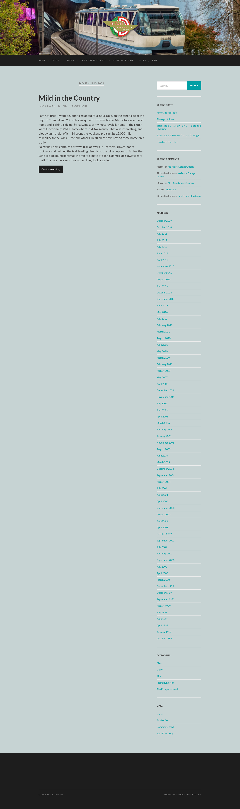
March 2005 (163, 462)
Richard (62, 105)
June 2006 (162, 409)
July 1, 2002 (46, 105)
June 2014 (162, 305)
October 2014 (164, 292)
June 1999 (162, 618)
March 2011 (163, 331)
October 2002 (164, 533)
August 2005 (164, 449)
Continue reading (50, 169)
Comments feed (165, 726)
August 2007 (164, 370)
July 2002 (162, 547)
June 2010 (162, 344)
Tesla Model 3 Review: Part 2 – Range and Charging (179, 127)
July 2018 (162, 233)
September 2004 (165, 475)
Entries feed (163, 720)
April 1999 (162, 625)
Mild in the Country (69, 98)
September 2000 (165, 559)
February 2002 (164, 553)
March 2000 (163, 579)
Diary (70, 60)
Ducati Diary (55, 794)
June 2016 (162, 253)
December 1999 (165, 586)
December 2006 (165, 390)
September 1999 (165, 599)
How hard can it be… (168, 141)
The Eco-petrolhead (93, 60)
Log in (160, 713)
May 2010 (162, 351)
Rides (155, 60)
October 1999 (164, 592)
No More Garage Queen (181, 166)
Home (42, 60)
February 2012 (164, 325)
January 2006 (164, 435)
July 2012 (162, 318)
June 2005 (162, 455)
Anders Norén (185, 794)
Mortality (171, 189)
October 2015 (164, 272)
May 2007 (162, 377)
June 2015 (162, 285)
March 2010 (163, 357)
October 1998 (164, 638)
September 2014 (165, 298)
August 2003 (164, 514)
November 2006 (165, 396)
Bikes (142, 60)
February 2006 (164, 429)
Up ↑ (199, 794)
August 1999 (164, 605)
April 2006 (162, 416)
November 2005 (165, 442)
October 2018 (164, 227)
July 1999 (162, 612)
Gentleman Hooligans (189, 195)
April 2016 (162, 259)
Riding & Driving (122, 60)
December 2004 (165, 468)
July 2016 (162, 246)
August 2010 (164, 338)
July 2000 (162, 566)
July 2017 (162, 240)
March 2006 (163, 422)
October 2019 (164, 220)
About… (56, 60)
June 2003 (162, 520)
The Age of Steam (166, 119)
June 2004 (162, 494)
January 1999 (164, 631)
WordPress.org (165, 733)
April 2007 (162, 383)
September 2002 (165, 540)
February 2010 (164, 364)
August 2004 (164, 481)
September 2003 (165, 507)
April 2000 (162, 573)
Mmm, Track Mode (167, 112)
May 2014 (162, 311)
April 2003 (162, 527)
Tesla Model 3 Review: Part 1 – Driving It (178, 135)
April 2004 (162, 501)
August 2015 (164, 279)
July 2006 (162, 403)
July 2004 (162, 488)
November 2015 (165, 266)
